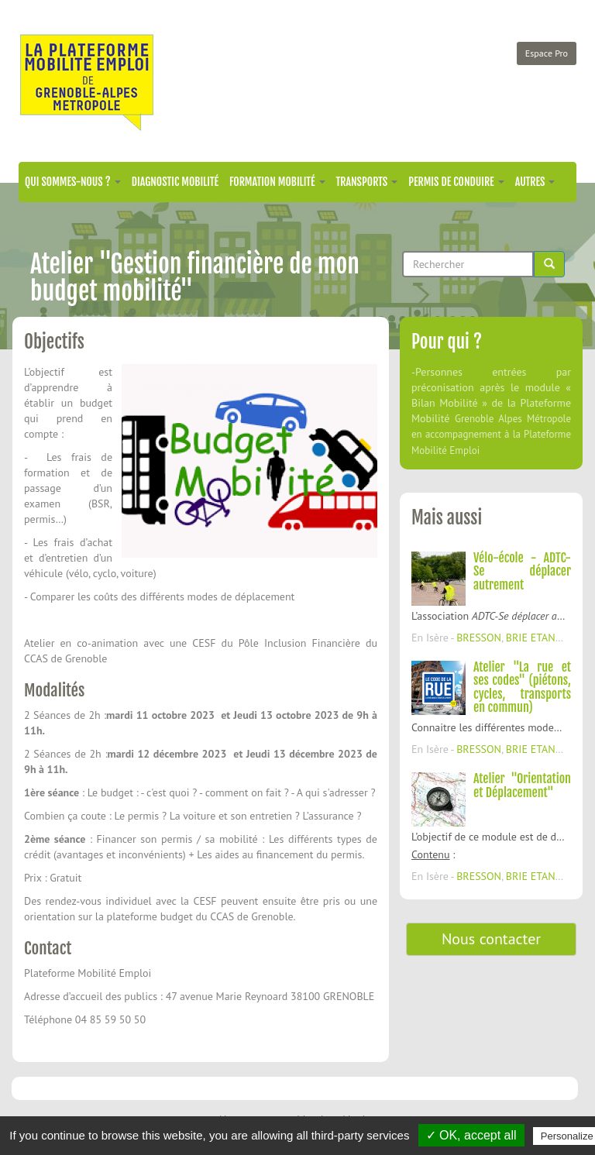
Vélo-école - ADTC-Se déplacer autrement (522, 571)
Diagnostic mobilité (175, 181)
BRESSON (478, 638)
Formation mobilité (277, 181)
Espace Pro (546, 53)
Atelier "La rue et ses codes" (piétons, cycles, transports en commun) (522, 687)
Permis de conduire (456, 181)
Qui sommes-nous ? (73, 181)
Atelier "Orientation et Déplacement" (522, 785)
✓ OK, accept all (471, 1135)
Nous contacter (491, 939)
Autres (535, 181)
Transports (367, 181)
